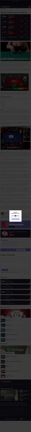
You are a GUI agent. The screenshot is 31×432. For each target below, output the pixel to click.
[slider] (15, 215)
